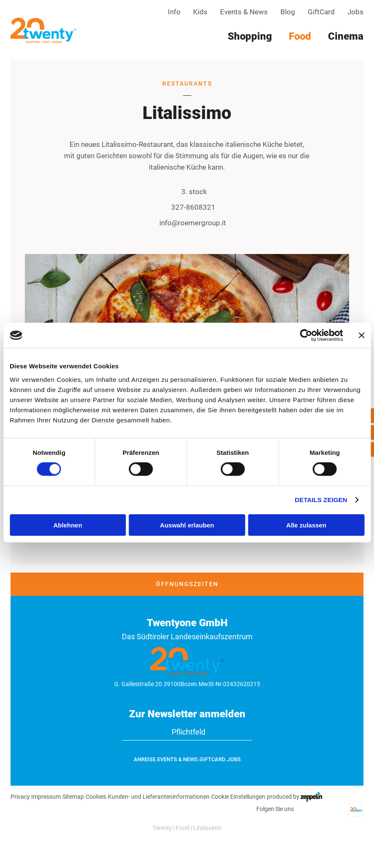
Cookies (96, 796)
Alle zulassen (306, 524)
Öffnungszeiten (187, 584)
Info (174, 12)
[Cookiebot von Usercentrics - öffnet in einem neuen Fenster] (306, 335)
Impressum (46, 796)
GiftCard (321, 12)
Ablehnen (68, 524)
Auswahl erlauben (187, 524)
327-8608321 (187, 208)
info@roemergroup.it (187, 223)
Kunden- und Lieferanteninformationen (159, 796)
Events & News (244, 12)
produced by (294, 796)
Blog (287, 12)
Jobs (355, 12)
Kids (200, 12)
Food (182, 827)
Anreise (145, 759)
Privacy (20, 796)
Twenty (162, 827)
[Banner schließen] (361, 335)
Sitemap (73, 796)
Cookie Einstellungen (238, 796)
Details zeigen (321, 499)
